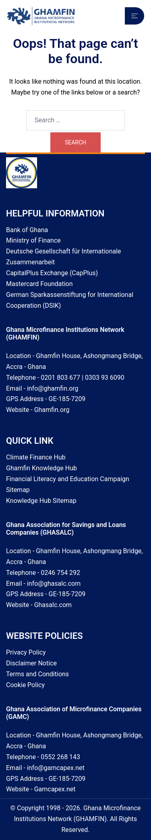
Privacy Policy (26, 652)
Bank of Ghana (27, 230)
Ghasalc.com (53, 605)
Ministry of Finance (33, 240)
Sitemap (18, 490)
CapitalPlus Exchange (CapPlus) (52, 273)
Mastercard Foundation (39, 284)
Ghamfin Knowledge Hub (41, 468)
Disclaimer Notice (31, 663)
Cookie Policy (25, 685)
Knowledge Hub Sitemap (41, 500)
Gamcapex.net (55, 789)
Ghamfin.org (52, 410)
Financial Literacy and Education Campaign (67, 479)
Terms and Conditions (37, 674)
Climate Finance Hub (36, 457)
